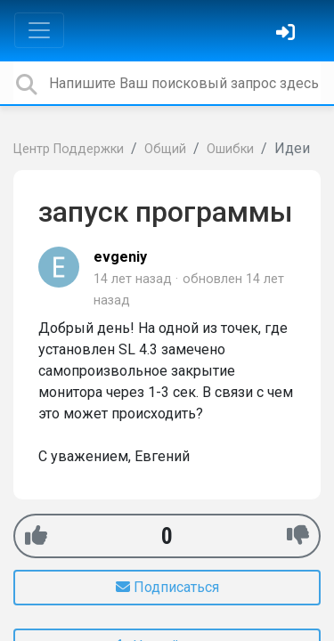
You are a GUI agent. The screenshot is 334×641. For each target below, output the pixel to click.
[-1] (298, 535)
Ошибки (230, 149)
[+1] (36, 535)
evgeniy (120, 256)
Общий (165, 149)
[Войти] (287, 34)
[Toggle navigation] (39, 30)
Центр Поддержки (68, 149)
